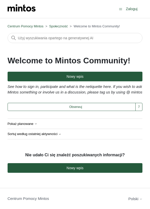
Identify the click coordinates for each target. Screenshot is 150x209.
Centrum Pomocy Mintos (26, 26)
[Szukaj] (75, 38)
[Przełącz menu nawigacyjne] (120, 9)
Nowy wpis (75, 76)
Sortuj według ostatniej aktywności (35, 134)
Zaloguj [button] (131, 9)
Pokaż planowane (22, 124)
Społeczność (58, 26)
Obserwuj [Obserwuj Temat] (75, 107)
